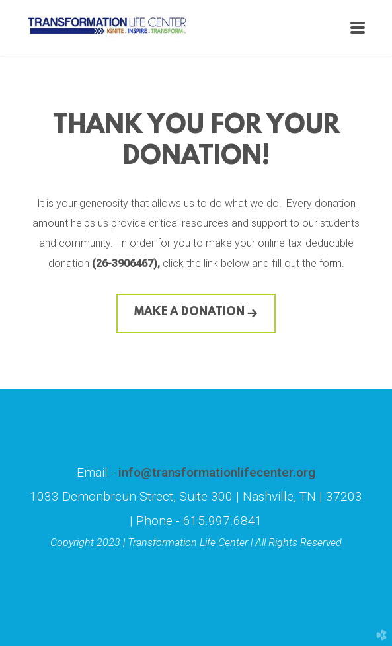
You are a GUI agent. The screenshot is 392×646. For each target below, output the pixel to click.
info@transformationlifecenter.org (215, 472)
